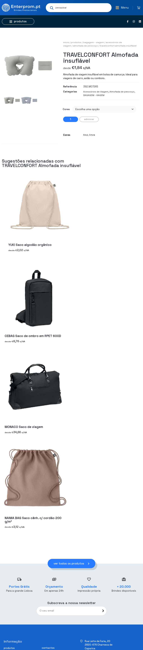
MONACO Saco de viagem (24, 427)
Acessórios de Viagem (95, 91)
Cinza (92, 134)
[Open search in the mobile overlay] (79, 7)
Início (66, 42)
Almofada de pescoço (85, 45)
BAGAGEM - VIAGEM (93, 42)
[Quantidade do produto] (70, 119)
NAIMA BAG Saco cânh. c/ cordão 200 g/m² (33, 520)
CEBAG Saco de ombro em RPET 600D (33, 336)
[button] (122, 8)
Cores (66, 109)
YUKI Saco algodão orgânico (30, 245)
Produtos (76, 42)
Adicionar (89, 119)
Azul (85, 134)
